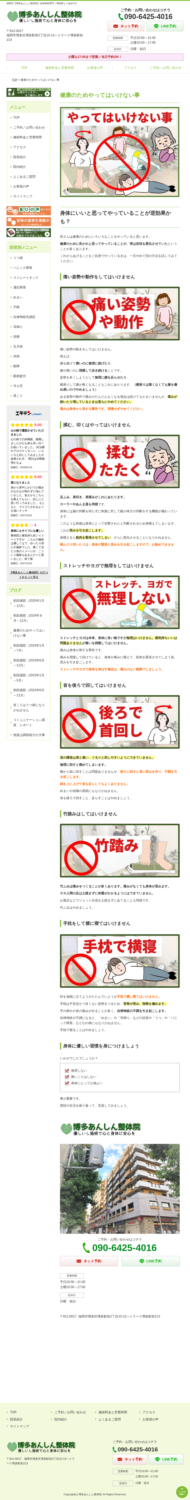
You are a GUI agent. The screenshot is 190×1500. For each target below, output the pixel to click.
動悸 (16, 366)
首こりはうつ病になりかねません (29, 707)
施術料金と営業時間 (59, 67)
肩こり (18, 395)
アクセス (130, 67)
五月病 (18, 346)
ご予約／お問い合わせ (165, 67)
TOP (24, 67)
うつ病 (18, 257)
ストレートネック (26, 277)
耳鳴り (18, 327)
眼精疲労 (19, 376)
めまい (18, 297)
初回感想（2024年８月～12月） (28, 618)
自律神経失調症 (24, 317)
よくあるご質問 (24, 176)
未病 (16, 356)
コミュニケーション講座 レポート (29, 722)
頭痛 (16, 336)
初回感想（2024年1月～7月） (28, 648)
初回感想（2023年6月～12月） (28, 663)
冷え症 (18, 385)
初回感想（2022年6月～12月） (28, 692)
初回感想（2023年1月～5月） (28, 678)
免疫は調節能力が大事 (29, 735)
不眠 (16, 307)
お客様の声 (95, 67)
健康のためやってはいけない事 (29, 633)
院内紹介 (19, 166)
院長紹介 (19, 157)
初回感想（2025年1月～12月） (28, 603)
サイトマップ (22, 196)
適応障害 (19, 287)
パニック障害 (22, 267)
